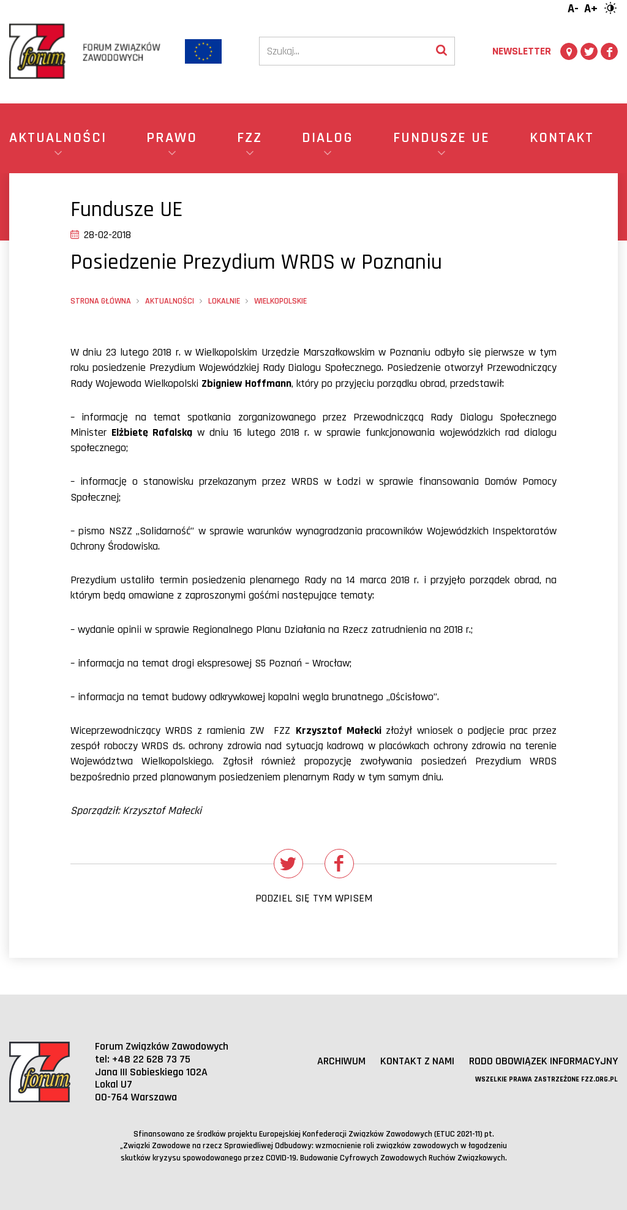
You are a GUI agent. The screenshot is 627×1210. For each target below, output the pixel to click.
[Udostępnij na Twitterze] (288, 863)
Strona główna (100, 301)
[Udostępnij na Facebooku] (339, 863)
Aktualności (169, 301)
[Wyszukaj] (441, 51)
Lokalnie (224, 301)
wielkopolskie (280, 301)
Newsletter (521, 51)
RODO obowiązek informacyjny (543, 1061)
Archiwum (341, 1061)
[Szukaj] (344, 51)
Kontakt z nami (417, 1061)
